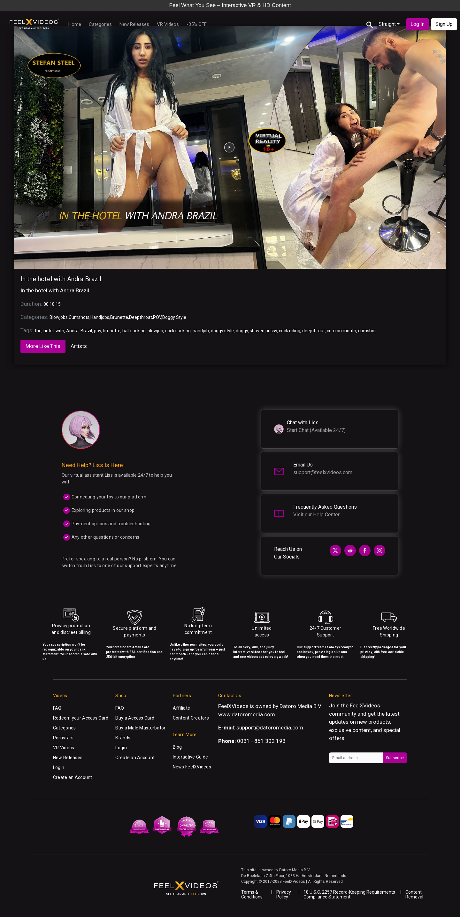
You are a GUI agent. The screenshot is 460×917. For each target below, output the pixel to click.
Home (74, 24)
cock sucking (178, 330)
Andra (72, 330)
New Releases (134, 24)
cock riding (289, 330)
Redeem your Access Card (80, 717)
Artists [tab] (79, 346)
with (60, 330)
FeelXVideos (365, 705)
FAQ (57, 708)
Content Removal (414, 894)
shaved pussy (263, 330)
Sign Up (444, 24)
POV (157, 317)
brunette (111, 330)
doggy (242, 330)
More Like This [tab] (43, 346)
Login (58, 767)
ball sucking (134, 330)
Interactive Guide (190, 756)
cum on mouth (341, 330)
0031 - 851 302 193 (261, 741)
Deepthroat (140, 317)
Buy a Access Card (134, 717)
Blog (177, 747)
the (38, 330)
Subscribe (395, 758)
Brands (122, 737)
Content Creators (191, 717)
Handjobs (99, 317)
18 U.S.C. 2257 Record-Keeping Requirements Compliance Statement (349, 894)
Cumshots (79, 317)
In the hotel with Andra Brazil (60, 279)
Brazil (86, 330)
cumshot (367, 330)
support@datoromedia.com (269, 727)
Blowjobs (59, 317)
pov (97, 330)
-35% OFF (197, 24)
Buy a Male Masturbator (140, 727)
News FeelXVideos (192, 766)
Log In (417, 24)
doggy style (222, 330)
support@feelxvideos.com (322, 472)
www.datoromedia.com (246, 714)
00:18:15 (52, 304)
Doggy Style (174, 317)
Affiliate (181, 708)
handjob (201, 330)
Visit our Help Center (316, 515)
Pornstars (63, 737)
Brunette (119, 317)
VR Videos (168, 24)
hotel (48, 330)
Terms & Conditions (252, 894)
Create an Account (72, 777)
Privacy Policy (283, 894)
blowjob (155, 330)
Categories (100, 24)
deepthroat (313, 330)
